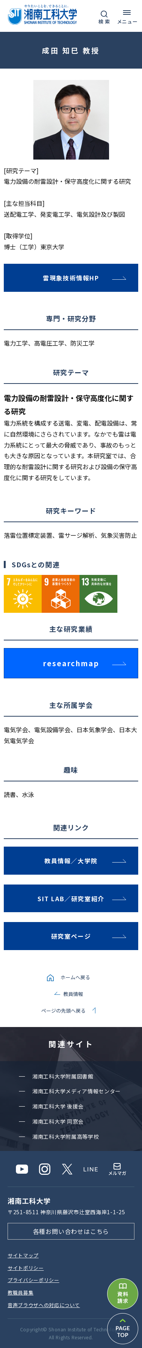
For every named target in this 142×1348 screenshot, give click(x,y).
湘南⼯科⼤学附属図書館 (63, 1076)
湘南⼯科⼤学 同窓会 (58, 1121)
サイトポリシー (26, 1267)
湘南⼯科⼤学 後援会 (58, 1106)
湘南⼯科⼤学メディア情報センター (76, 1091)
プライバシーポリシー (33, 1280)
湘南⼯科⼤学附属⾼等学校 (65, 1136)
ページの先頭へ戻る (63, 1010)
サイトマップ (23, 1255)
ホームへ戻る (75, 977)
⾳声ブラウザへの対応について (44, 1305)
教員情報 (73, 993)
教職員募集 (20, 1292)
